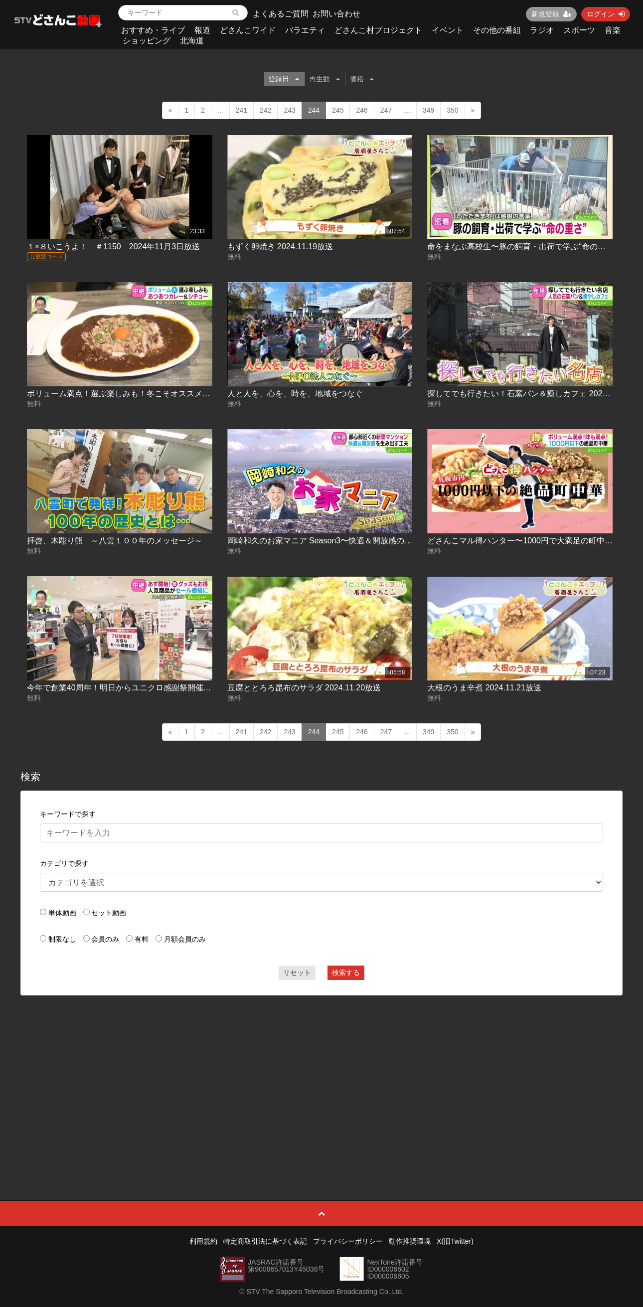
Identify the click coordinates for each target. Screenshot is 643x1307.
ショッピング (146, 40)
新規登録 (551, 14)
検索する (346, 973)
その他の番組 (497, 30)
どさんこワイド (248, 30)
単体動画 (62, 913)
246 (361, 110)
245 (337, 110)
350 (452, 110)
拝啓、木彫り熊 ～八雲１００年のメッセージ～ (114, 540)
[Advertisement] (321, 1075)
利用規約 (203, 1241)
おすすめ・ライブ (153, 30)
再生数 (324, 79)
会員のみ (105, 939)
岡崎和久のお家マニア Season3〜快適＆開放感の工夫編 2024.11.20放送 (356, 540)
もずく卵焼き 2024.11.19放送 (280, 246)
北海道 (192, 40)
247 (386, 110)
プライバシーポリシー (348, 1241)
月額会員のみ (185, 939)
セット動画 (108, 913)
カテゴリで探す (64, 863)
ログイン (606, 14)
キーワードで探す (68, 814)
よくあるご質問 (281, 13)
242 (265, 110)
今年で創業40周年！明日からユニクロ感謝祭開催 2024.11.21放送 (144, 687)
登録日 (283, 79)
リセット (297, 973)
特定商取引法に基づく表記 (265, 1241)
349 (428, 110)
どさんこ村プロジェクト (378, 30)
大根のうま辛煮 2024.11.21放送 (484, 687)
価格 (362, 79)
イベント (448, 30)
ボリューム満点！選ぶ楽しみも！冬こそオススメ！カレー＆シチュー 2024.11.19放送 (179, 393)
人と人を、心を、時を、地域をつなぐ (295, 393)
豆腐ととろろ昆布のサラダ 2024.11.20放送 (304, 687)
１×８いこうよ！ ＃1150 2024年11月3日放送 (113, 246)
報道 (202, 30)
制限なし (62, 939)
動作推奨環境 (410, 1241)
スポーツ (579, 30)
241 (241, 110)
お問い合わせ (336, 13)
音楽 (613, 30)
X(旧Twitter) (455, 1241)
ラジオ (542, 30)
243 (289, 110)
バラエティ (305, 30)
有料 (142, 939)
